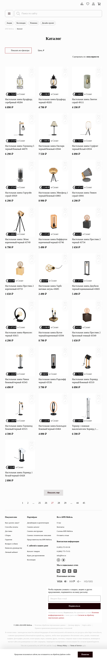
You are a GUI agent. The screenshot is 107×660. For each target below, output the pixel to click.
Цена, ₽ (41, 50)
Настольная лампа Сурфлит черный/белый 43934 (85, 149)
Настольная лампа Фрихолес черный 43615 (18, 339)
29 (65, 510)
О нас (59, 530)
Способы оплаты (11, 534)
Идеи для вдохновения (35, 563)
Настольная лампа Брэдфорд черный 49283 (52, 101)
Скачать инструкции (35, 538)
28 (59, 510)
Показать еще (53, 500)
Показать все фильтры (20, 50)
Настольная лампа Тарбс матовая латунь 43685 (50, 291)
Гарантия (8, 547)
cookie (68, 654)
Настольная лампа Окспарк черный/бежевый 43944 (51, 149)
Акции (9, 23)
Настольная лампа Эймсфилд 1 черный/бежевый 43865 (53, 196)
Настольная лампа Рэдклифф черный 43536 (52, 386)
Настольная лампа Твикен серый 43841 (84, 196)
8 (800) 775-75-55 (63, 559)
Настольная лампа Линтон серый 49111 (84, 101)
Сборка (8, 543)
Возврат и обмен (11, 551)
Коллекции (20, 23)
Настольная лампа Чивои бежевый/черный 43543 (17, 386)
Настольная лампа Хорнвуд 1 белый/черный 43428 (19, 481)
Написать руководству (13, 555)
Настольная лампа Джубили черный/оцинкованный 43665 (86, 291)
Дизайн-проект (48, 23)
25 (39, 510)
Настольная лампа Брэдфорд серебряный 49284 (18, 101)
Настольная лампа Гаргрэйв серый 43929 (18, 196)
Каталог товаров (33, 559)
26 (46, 510)
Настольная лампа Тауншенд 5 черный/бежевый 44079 (19, 149)
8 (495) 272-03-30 (63, 554)
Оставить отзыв (63, 543)
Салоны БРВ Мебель (65, 538)
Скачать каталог (33, 534)
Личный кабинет (11, 559)
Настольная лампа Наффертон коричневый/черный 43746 (53, 244)
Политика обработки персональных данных (50, 632)
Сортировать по (85, 56)
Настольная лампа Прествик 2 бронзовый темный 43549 (86, 339)
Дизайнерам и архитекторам (38, 530)
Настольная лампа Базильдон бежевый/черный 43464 (52, 434)
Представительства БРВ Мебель (39, 547)
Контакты (60, 534)
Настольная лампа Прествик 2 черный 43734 (86, 244)
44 (77, 510)
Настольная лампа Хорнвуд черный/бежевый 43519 (85, 386)
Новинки (33, 23)
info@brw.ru (61, 563)
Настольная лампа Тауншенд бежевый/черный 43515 (18, 434)
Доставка (8, 538)
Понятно (85, 654)
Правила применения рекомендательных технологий (53, 635)
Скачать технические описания (39, 543)
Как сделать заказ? (12, 530)
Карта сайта (86, 632)
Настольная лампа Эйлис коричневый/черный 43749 (18, 244)
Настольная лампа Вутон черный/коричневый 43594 (51, 339)
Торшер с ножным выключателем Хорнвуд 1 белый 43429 (84, 434)
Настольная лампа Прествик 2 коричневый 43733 (19, 291)
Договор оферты (74, 632)
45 (84, 510)
